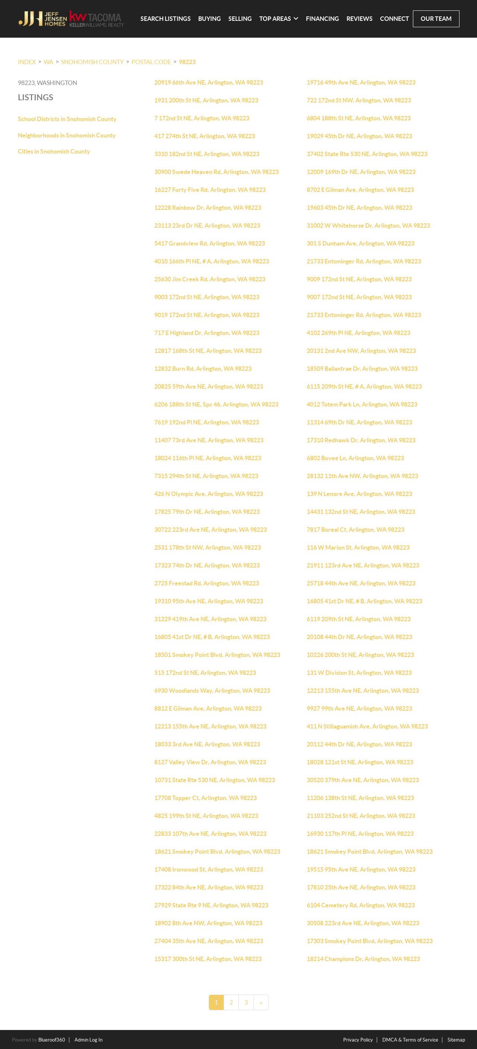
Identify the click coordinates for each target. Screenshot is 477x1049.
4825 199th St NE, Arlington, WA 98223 (206, 816)
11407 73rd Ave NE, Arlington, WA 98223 (208, 440)
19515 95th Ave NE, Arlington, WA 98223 (361, 869)
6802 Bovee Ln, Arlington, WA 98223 (355, 458)
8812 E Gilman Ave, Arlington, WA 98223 (208, 708)
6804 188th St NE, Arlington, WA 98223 (359, 118)
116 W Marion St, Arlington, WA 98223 (358, 547)
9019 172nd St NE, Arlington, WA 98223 (206, 315)
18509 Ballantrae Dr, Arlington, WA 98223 (362, 369)
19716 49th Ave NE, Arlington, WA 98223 (361, 82)
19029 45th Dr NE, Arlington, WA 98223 (359, 136)
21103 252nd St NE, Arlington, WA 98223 (361, 816)
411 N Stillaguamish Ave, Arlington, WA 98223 (367, 726)
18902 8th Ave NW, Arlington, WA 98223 (208, 923)
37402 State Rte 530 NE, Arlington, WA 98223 (367, 154)
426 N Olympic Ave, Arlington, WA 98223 (208, 494)
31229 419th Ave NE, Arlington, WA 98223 (210, 619)
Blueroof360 (51, 1040)
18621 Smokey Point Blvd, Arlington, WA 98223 (217, 851)
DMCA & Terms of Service (410, 1040)
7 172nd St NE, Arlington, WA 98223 (201, 118)
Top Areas (278, 18)
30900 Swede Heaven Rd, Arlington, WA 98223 (216, 172)
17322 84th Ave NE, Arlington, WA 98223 (208, 887)
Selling (240, 18)
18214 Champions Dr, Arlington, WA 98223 (363, 959)
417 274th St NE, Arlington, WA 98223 (204, 136)
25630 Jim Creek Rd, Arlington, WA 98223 (209, 279)
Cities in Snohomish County (54, 151)
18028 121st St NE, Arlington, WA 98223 (360, 762)
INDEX (27, 62)
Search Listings (165, 18)
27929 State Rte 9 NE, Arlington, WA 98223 (211, 905)
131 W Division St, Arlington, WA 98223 (359, 673)
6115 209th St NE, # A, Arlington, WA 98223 (364, 386)
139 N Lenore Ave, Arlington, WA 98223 (359, 494)
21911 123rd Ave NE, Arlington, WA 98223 (363, 565)
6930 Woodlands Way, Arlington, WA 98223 (212, 690)
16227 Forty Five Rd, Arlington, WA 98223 (210, 190)
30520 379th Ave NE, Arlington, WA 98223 (363, 780)
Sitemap (456, 1040)
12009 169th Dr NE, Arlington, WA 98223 (361, 172)
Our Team (436, 18)
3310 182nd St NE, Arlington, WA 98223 (206, 154)
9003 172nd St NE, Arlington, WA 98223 (206, 297)
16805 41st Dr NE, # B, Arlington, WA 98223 (364, 601)
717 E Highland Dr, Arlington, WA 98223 (206, 333)
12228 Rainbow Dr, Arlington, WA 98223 (207, 208)
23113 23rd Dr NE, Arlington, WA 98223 (207, 225)
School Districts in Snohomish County (67, 119)
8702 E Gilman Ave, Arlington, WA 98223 (360, 190)
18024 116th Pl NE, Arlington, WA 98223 (207, 458)
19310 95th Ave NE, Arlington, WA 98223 (208, 601)
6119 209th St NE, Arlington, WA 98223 (359, 619)
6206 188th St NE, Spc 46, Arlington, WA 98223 (216, 404)
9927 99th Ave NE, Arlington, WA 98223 (359, 708)
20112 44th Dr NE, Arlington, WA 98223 (359, 744)
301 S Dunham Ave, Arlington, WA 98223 (360, 243)
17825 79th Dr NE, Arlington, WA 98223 (207, 512)
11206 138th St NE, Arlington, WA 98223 (360, 798)
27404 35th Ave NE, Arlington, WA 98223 (208, 941)
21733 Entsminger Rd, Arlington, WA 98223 (364, 261)
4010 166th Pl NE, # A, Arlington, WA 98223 (211, 261)
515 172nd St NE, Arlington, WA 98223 (205, 673)
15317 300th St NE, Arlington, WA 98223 (208, 959)
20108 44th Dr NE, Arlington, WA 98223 (359, 637)
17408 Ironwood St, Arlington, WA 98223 (208, 869)
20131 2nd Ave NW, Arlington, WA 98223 (361, 351)
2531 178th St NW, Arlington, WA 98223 (207, 547)
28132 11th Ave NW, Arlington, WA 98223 (362, 476)
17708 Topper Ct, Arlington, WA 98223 (205, 798)
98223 (187, 62)
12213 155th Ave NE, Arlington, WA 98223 (363, 690)
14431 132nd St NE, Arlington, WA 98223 (361, 512)
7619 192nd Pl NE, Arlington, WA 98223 (206, 422)
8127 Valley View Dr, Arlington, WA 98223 (210, 762)
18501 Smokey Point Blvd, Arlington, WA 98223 (217, 655)
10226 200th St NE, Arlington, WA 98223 (360, 655)
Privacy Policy (358, 1040)
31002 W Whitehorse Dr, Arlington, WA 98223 (368, 225)
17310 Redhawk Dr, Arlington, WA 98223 (361, 440)
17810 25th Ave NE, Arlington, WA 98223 (361, 887)
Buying (209, 18)
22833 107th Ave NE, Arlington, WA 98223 (210, 834)
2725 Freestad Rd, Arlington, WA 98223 (206, 583)
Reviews (360, 18)
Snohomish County (92, 62)
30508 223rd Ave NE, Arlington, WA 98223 (363, 923)
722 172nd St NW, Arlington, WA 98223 (359, 100)
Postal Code (151, 62)
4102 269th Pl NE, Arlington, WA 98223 (358, 333)
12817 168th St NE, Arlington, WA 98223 (208, 351)
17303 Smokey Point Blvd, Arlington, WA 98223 (370, 941)
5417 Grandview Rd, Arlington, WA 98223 (209, 243)
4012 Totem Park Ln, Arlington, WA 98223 (362, 404)
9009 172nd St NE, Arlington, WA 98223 (359, 279)
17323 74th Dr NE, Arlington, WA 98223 (207, 565)
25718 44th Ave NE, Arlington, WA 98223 (361, 583)
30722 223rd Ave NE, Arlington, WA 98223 (210, 530)
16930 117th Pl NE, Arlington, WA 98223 (360, 834)
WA (48, 62)
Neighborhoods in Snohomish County (67, 135)
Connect (394, 18)
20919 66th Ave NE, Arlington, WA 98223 (208, 82)
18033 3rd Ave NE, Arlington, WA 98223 (207, 744)
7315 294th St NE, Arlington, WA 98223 (206, 476)
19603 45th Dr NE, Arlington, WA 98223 (359, 208)
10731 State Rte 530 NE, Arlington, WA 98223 (214, 780)
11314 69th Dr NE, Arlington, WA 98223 (359, 422)
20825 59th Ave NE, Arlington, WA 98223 (208, 386)
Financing (322, 18)
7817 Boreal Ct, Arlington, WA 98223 (355, 530)
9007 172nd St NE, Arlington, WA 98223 (359, 297)
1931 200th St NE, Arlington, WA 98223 (206, 100)
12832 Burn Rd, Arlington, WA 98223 (203, 369)
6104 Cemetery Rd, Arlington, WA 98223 (361, 905)
